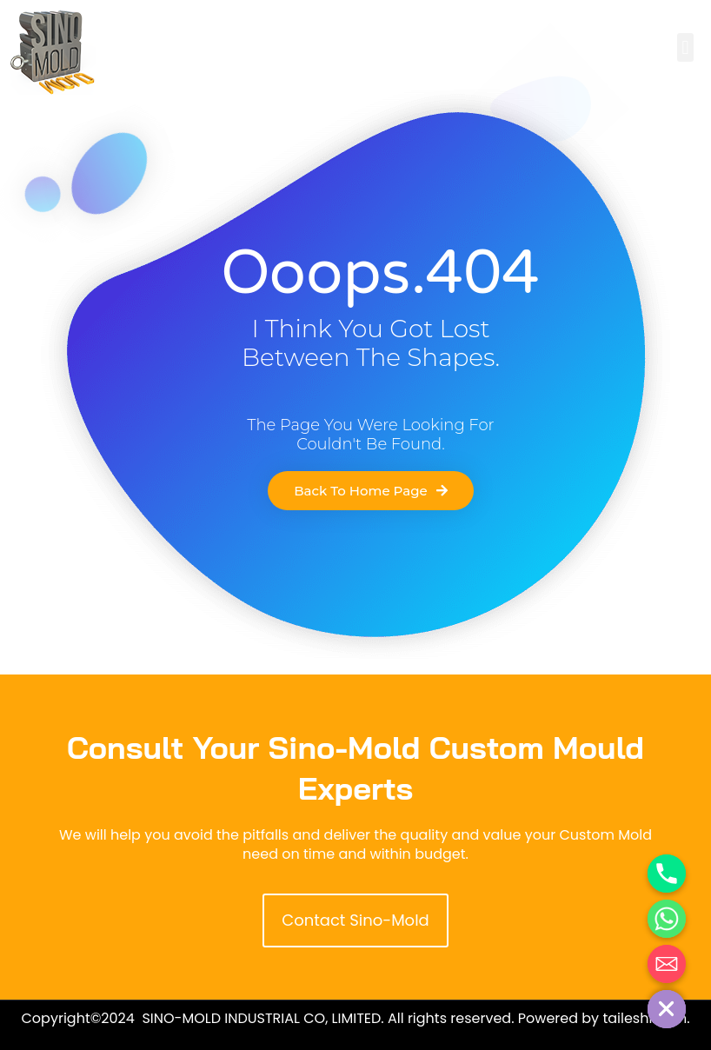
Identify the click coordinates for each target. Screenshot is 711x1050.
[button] (685, 47)
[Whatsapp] (667, 919)
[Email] (667, 964)
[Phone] (667, 873)
